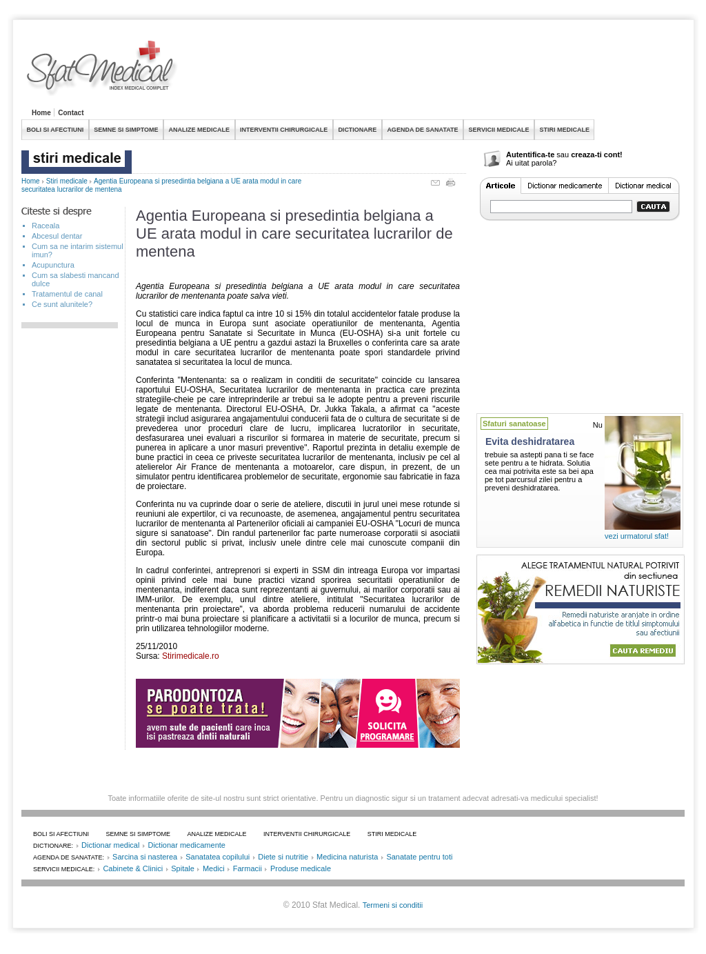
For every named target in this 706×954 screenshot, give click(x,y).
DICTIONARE (357, 129)
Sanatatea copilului (217, 857)
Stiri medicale (67, 181)
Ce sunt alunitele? (62, 304)
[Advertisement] (434, 72)
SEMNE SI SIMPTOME (126, 129)
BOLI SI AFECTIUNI (55, 129)
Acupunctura (53, 265)
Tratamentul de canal (67, 294)
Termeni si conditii (393, 905)
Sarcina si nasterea (144, 857)
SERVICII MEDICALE (499, 129)
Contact (70, 113)
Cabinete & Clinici (133, 868)
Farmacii (247, 868)
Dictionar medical (110, 845)
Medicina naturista (347, 857)
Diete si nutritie (283, 857)
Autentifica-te (530, 154)
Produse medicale (300, 868)
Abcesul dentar (57, 236)
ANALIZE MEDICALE (199, 129)
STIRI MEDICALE (564, 129)
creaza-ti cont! (597, 154)
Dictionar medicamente (186, 845)
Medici (214, 868)
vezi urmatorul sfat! (637, 536)
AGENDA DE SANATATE (422, 129)
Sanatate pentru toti (419, 857)
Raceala (45, 225)
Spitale (182, 868)
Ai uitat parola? (531, 163)
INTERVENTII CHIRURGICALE (283, 129)
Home (41, 113)
